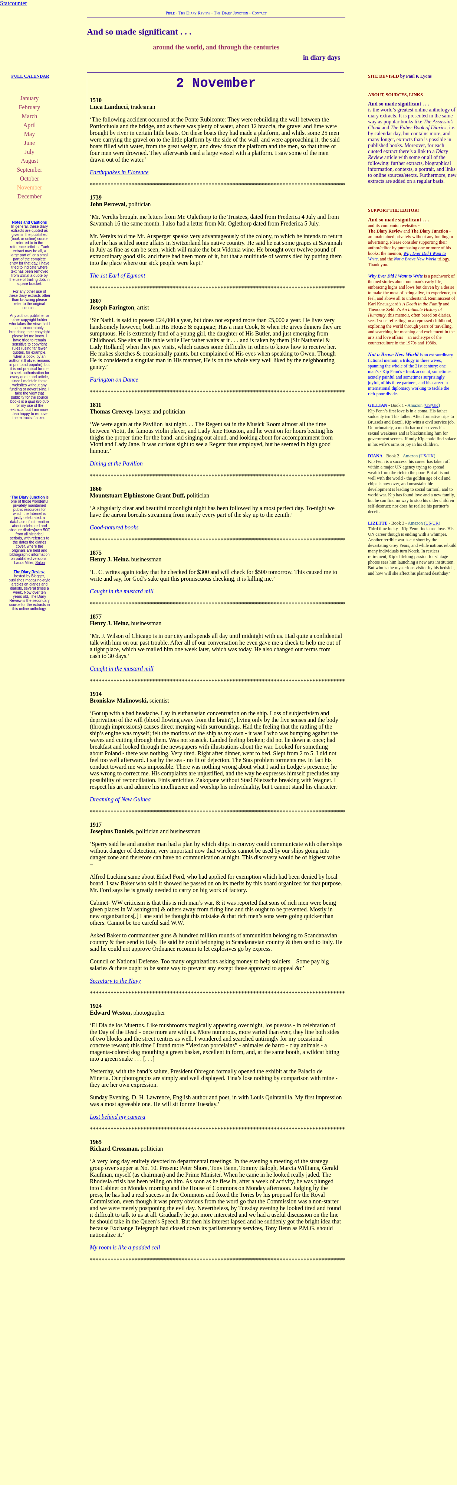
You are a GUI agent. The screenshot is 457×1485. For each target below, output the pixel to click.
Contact (259, 13)
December (29, 196)
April (29, 125)
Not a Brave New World (415, 259)
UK (435, 405)
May (29, 134)
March (29, 116)
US (428, 405)
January (29, 98)
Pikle (170, 13)
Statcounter (13, 3)
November (29, 187)
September (29, 169)
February (29, 107)
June (29, 143)
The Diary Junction (231, 13)
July (29, 152)
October (29, 178)
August (29, 161)
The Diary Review (194, 13)
